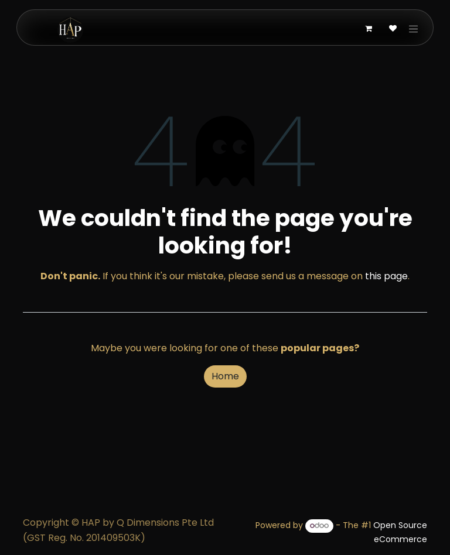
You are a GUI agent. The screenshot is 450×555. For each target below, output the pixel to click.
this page (386, 276)
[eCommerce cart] (369, 29)
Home (225, 376)
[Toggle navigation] (413, 28)
